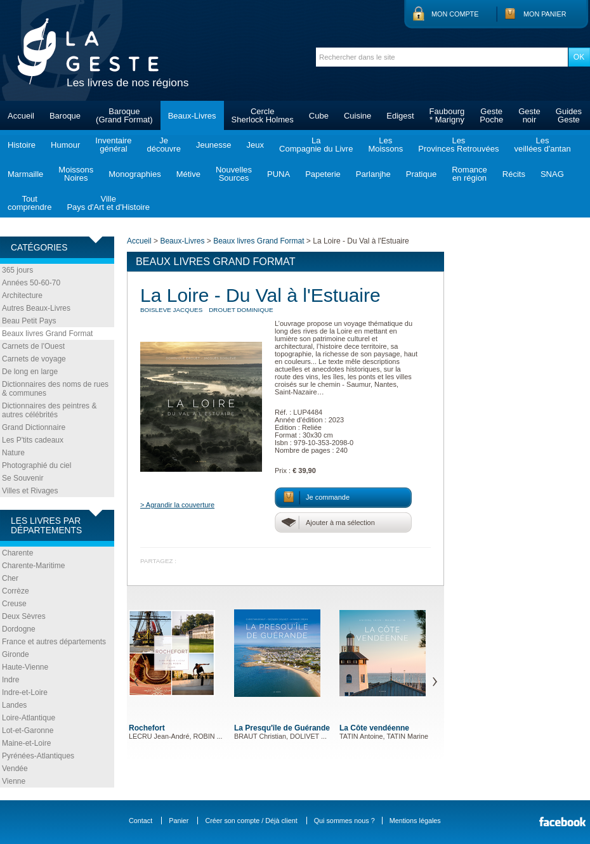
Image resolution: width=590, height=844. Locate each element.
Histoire (22, 145)
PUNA (278, 174)
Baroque (65, 115)
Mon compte (454, 14)
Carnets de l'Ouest (33, 346)
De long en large (30, 371)
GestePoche (491, 115)
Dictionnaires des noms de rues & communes (55, 389)
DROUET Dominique (241, 309)
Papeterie (323, 174)
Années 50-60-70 (31, 282)
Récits (513, 174)
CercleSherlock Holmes (263, 115)
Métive (188, 174)
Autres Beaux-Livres (36, 308)
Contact (140, 820)
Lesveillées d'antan (542, 144)
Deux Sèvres (24, 616)
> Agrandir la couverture (177, 505)
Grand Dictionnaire (33, 427)
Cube (319, 115)
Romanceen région (469, 174)
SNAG (552, 174)
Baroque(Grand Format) (124, 115)
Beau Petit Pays (29, 320)
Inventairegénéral (113, 144)
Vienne (13, 781)
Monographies (134, 174)
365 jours (17, 270)
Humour (65, 145)
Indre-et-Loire (25, 692)
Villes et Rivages (30, 490)
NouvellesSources (234, 174)
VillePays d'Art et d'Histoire (108, 203)
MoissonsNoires (75, 174)
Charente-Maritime (33, 565)
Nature (13, 452)
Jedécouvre (163, 144)
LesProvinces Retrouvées (458, 144)
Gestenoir (529, 115)
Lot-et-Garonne (27, 730)
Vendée (15, 768)
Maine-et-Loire (26, 743)
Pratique (421, 174)
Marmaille (25, 174)
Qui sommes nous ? (344, 820)
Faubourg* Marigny (447, 115)
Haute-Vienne (25, 667)
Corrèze (15, 591)
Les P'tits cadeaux (32, 440)
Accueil (21, 115)
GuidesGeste (569, 115)
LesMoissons (385, 144)
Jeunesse (214, 145)
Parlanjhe (373, 174)
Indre (10, 679)
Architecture (22, 295)
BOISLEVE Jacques (171, 309)
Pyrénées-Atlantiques (38, 755)
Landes (14, 705)
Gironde (15, 654)
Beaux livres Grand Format (47, 333)
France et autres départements (54, 641)
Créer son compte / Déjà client (251, 820)
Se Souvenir (22, 478)
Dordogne (19, 629)
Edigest (400, 115)
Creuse (14, 603)
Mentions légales (415, 820)
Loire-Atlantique (28, 717)
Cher (10, 578)
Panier (178, 820)
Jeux (255, 145)
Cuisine (357, 115)
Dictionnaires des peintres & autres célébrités (49, 410)
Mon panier (545, 14)
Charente (17, 553)
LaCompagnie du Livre (316, 144)
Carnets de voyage (34, 358)
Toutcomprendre (29, 203)
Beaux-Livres (192, 115)
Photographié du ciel (36, 465)
